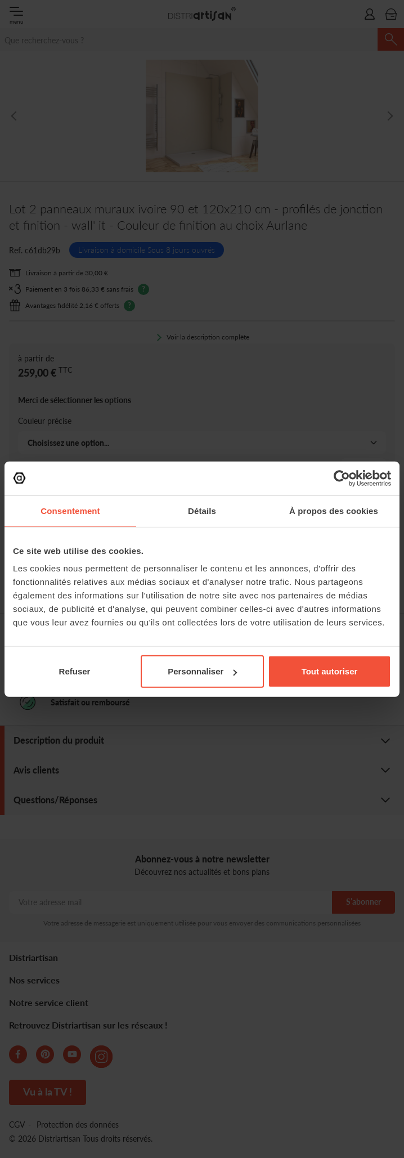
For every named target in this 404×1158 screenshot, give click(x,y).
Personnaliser (202, 671)
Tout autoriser (330, 671)
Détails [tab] (202, 510)
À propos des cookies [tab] (333, 510)
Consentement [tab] (70, 510)
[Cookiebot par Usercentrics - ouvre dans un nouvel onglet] (342, 478)
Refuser (75, 671)
